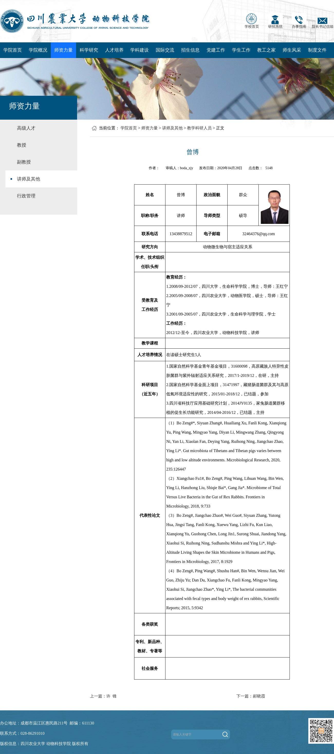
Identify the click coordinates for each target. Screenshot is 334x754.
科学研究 (89, 50)
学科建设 (139, 50)
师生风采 (292, 50)
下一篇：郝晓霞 (250, 696)
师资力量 (63, 50)
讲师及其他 (28, 179)
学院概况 (38, 50)
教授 (21, 145)
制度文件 (317, 50)
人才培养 (114, 50)
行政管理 (26, 195)
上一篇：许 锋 (103, 696)
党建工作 (216, 50)
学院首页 (12, 50)
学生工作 (241, 50)
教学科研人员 (199, 128)
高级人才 (26, 128)
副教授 (24, 162)
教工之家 (266, 50)
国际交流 (165, 50)
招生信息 (190, 50)
